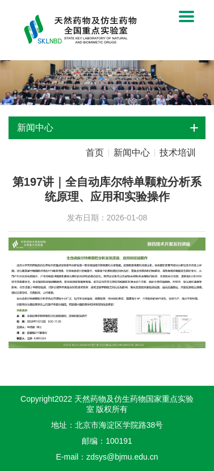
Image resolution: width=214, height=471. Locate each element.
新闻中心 (132, 152)
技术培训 (178, 152)
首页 (95, 152)
